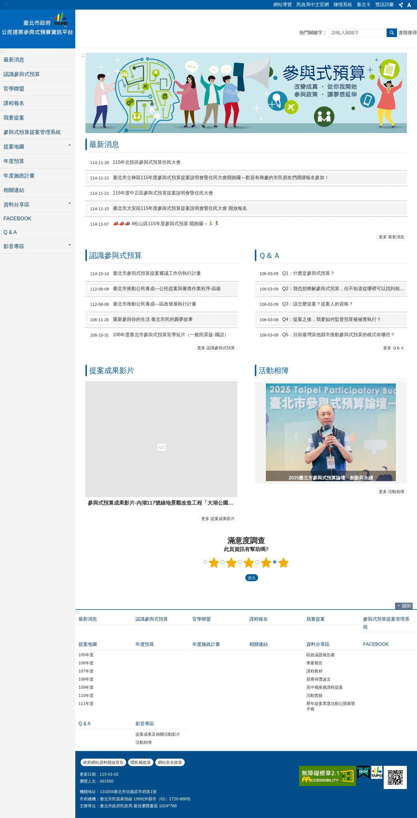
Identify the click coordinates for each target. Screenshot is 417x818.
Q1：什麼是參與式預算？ (296, 273)
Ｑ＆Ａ (270, 255)
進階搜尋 (407, 32)
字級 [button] (409, 4)
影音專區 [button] (13, 246)
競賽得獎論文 (318, 679)
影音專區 (145, 723)
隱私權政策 (141, 762)
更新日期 (88, 774)
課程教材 (314, 671)
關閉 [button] (406, 605)
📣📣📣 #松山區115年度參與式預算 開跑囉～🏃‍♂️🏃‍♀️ (154, 224)
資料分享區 (318, 644)
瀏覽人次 (88, 781)
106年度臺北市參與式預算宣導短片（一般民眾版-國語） (158, 335)
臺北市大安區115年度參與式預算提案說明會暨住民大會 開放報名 (167, 208)
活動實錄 (314, 695)
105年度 (86, 654)
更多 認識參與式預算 (216, 348)
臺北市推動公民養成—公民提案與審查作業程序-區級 (154, 289)
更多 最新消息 (391, 237)
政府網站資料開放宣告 (103, 762)
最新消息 (13, 60)
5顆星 (283, 562)
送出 (239, 577)
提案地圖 (87, 644)
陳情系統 (343, 4)
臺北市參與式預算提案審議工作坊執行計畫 (144, 273)
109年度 (86, 687)
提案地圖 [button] (13, 147)
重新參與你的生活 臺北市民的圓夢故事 (140, 319)
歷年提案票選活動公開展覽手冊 (330, 706)
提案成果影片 (111, 370)
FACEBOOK (17, 218)
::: (6, 3)
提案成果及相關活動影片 (158, 734)
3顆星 (248, 562)
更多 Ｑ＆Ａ (393, 348)
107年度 (86, 671)
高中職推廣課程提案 (324, 687)
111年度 (86, 703)
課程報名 (13, 103)
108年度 (86, 679)
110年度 (86, 695)
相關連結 (13, 190)
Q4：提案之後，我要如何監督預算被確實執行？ (319, 319)
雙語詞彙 (384, 4)
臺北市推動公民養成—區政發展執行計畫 (142, 304)
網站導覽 (282, 4)
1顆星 (214, 562)
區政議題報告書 (320, 654)
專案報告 (314, 663)
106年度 (86, 663)
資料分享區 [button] (16, 205)
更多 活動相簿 (391, 491)
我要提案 (13, 118)
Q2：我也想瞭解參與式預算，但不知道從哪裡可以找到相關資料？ (332, 289)
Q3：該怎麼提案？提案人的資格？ (305, 304)
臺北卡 (364, 4)
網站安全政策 (170, 762)
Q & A (10, 232)
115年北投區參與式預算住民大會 (134, 162)
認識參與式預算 (21, 74)
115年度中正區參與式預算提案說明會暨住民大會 (150, 193)
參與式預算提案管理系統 (32, 132)
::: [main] (83, 55)
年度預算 (13, 161)
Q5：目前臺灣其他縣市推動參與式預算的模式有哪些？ (326, 335)
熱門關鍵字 (311, 32)
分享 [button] (401, 4)
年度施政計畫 (19, 176)
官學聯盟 (13, 89)
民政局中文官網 (313, 4)
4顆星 (266, 562)
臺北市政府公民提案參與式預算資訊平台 (37, 28)
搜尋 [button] (392, 32)
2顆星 (231, 562)
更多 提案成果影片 (218, 518)
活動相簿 (274, 370)
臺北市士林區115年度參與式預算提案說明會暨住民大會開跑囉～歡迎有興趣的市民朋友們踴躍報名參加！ (208, 178)
